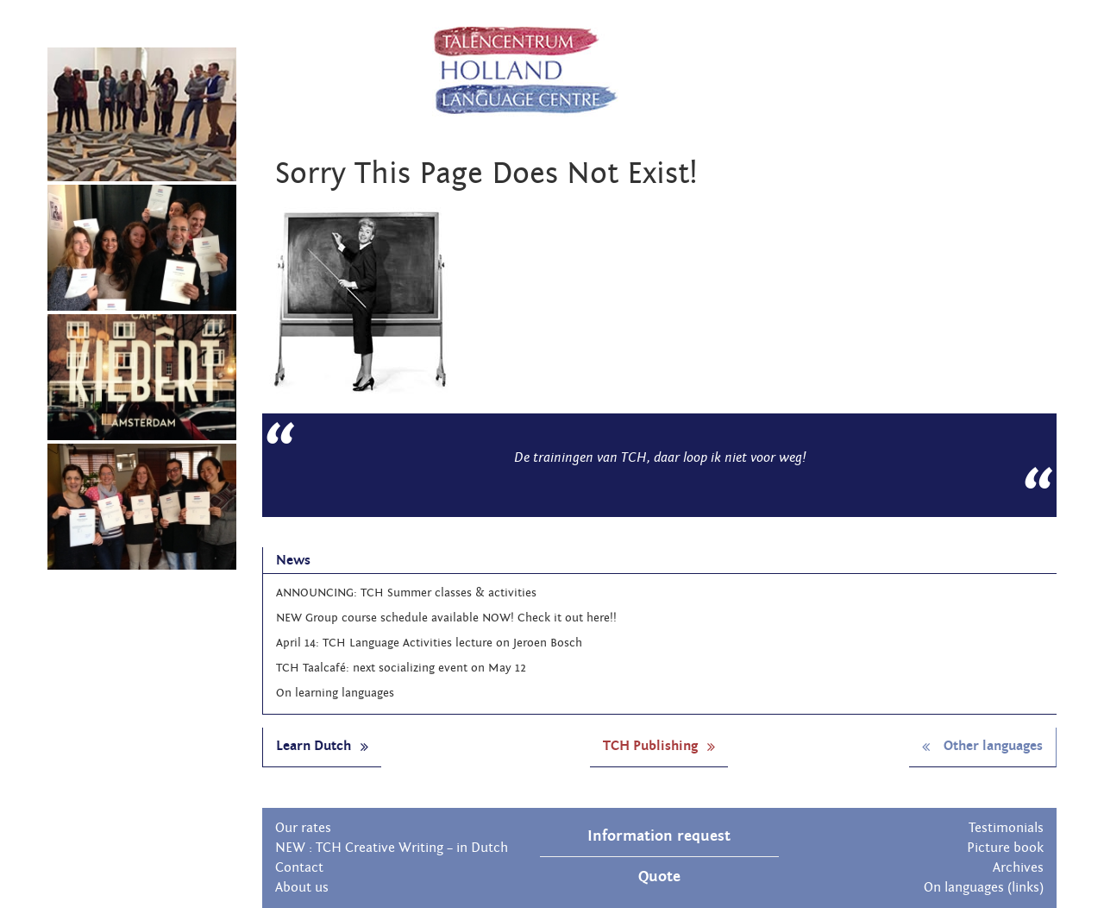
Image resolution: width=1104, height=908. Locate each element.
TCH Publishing (659, 746)
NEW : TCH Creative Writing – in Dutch (391, 847)
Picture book (1005, 847)
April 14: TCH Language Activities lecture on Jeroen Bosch (429, 643)
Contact (299, 867)
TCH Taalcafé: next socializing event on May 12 (401, 668)
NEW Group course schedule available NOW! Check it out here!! (446, 618)
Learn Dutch (322, 746)
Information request (659, 836)
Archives (1018, 867)
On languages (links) (984, 887)
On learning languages (335, 693)
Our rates (303, 827)
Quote (659, 876)
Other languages (982, 746)
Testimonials (1006, 827)
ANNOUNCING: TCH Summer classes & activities (406, 593)
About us (302, 887)
